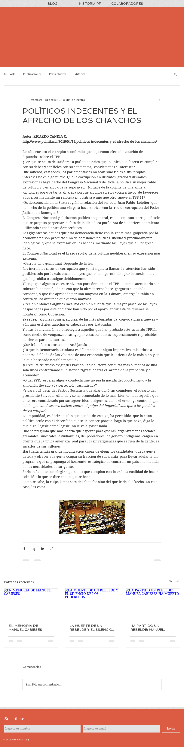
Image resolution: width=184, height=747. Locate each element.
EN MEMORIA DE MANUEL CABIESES (25, 627)
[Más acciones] (159, 100)
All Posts (9, 74)
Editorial (79, 74)
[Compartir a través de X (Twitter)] (33, 549)
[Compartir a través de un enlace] (52, 549)
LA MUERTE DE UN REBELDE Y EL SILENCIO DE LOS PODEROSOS (90, 627)
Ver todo (174, 581)
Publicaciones (32, 74)
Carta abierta (57, 74)
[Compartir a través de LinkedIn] (42, 549)
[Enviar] (171, 729)
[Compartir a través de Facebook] (24, 549)
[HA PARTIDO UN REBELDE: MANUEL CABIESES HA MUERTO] (153, 604)
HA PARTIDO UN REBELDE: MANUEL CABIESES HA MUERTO (150, 627)
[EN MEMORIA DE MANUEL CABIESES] (31, 604)
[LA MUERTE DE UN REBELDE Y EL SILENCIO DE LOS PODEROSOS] (92, 604)
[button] (175, 74)
